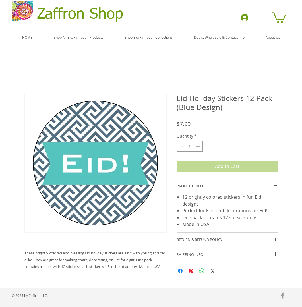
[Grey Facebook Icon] (283, 295)
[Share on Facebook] (180, 270)
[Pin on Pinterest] (191, 270)
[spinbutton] (190, 146)
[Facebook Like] (268, 296)
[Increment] (198, 146)
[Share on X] (212, 270)
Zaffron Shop (80, 14)
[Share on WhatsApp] (201, 270)
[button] (279, 17)
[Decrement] (181, 146)
